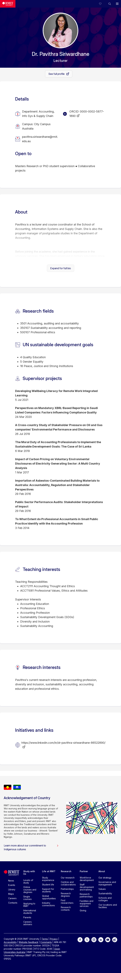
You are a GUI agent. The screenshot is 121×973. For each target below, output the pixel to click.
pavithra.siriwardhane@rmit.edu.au (40, 139)
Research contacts (66, 908)
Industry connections (48, 904)
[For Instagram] (93, 939)
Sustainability (105, 893)
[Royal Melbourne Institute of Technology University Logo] (7, 4)
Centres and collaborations (68, 883)
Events (11, 885)
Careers (12, 898)
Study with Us (29, 872)
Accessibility (10, 942)
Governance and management (107, 883)
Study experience (48, 878)
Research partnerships (86, 895)
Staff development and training (87, 887)
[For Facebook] (80, 939)
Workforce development (87, 878)
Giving (83, 910)
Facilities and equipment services (86, 903)
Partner (84, 871)
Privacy (54, 938)
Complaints (46, 942)
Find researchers (67, 901)
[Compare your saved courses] (102, 4)
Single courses (27, 897)
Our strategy (104, 877)
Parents (27, 917)
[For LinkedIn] (100, 939)
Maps (11, 894)
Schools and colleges (105, 899)
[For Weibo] (114, 939)
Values (102, 889)
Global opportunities (49, 897)
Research (66, 871)
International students (29, 911)
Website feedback (28, 942)
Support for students (48, 890)
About (101, 871)
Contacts (12, 902)
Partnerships (67, 889)
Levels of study (28, 881)
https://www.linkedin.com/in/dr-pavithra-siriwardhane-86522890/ (63, 742)
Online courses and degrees (29, 889)
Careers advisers (27, 923)
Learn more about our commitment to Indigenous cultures (31, 847)
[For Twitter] (86, 939)
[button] (109, 4)
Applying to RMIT (29, 904)
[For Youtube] (107, 939)
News (11, 880)
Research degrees (66, 894)
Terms (44, 938)
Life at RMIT (48, 871)
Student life (48, 884)
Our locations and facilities (107, 906)
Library (11, 889)
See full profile (56, 73)
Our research (68, 877)
